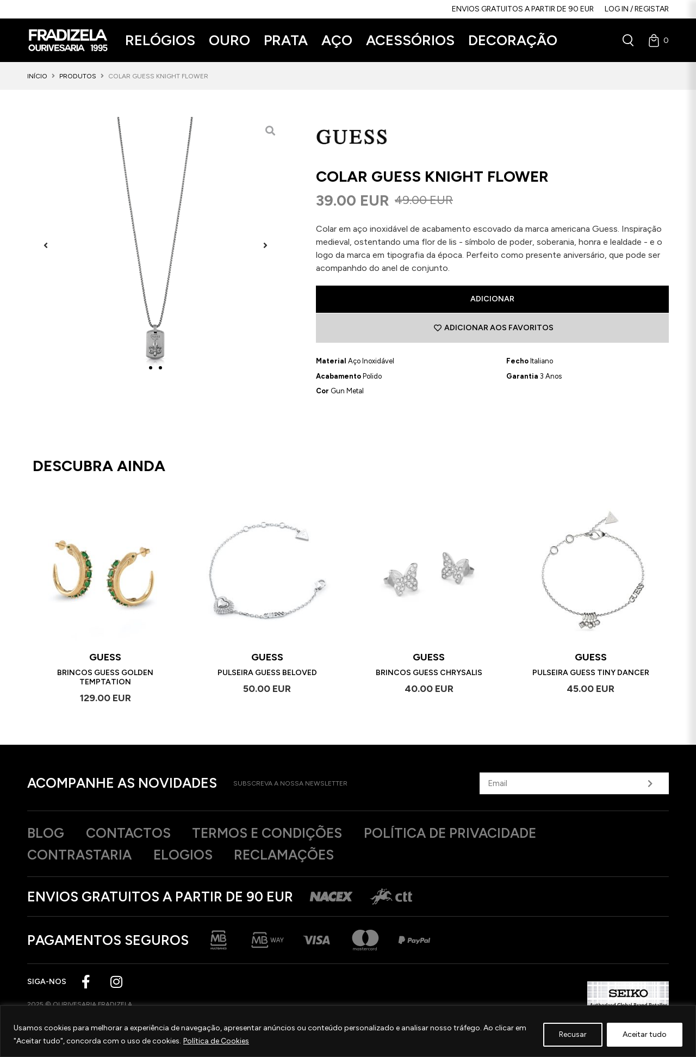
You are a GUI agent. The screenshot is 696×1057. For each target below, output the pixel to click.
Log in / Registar (637, 9)
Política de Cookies (216, 1041)
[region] (348, 1031)
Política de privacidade (452, 833)
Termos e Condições (268, 833)
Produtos (77, 76)
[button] (160, 40)
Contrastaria (79, 854)
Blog (45, 833)
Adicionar (492, 299)
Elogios (183, 854)
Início (37, 76)
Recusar (573, 1034)
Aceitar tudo (645, 1034)
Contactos (128, 833)
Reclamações (285, 854)
